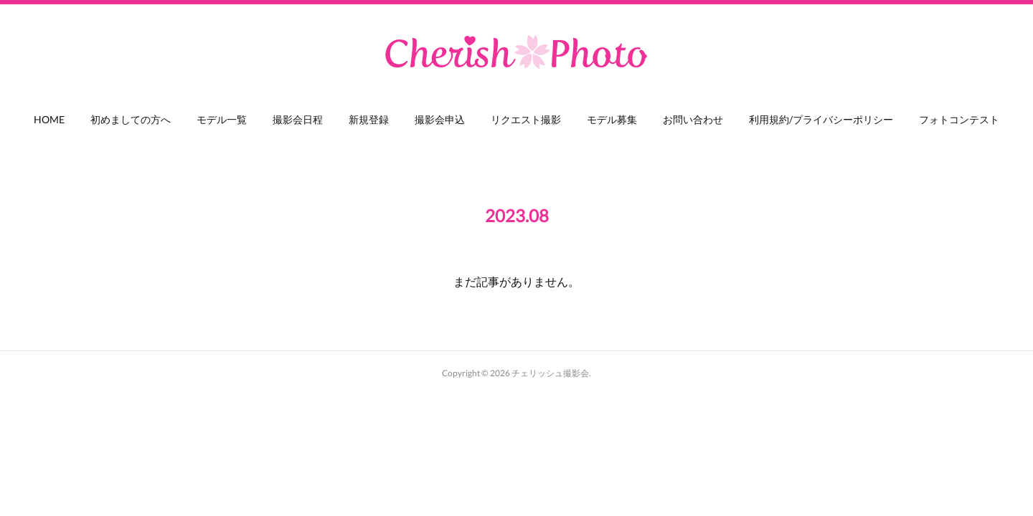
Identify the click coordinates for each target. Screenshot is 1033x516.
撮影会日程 (298, 119)
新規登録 (369, 119)
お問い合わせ (693, 119)
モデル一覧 (222, 119)
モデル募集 (612, 119)
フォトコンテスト (959, 119)
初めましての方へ (130, 119)
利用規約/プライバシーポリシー (821, 119)
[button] (49, 123)
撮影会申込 (440, 119)
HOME (49, 119)
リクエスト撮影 (526, 119)
